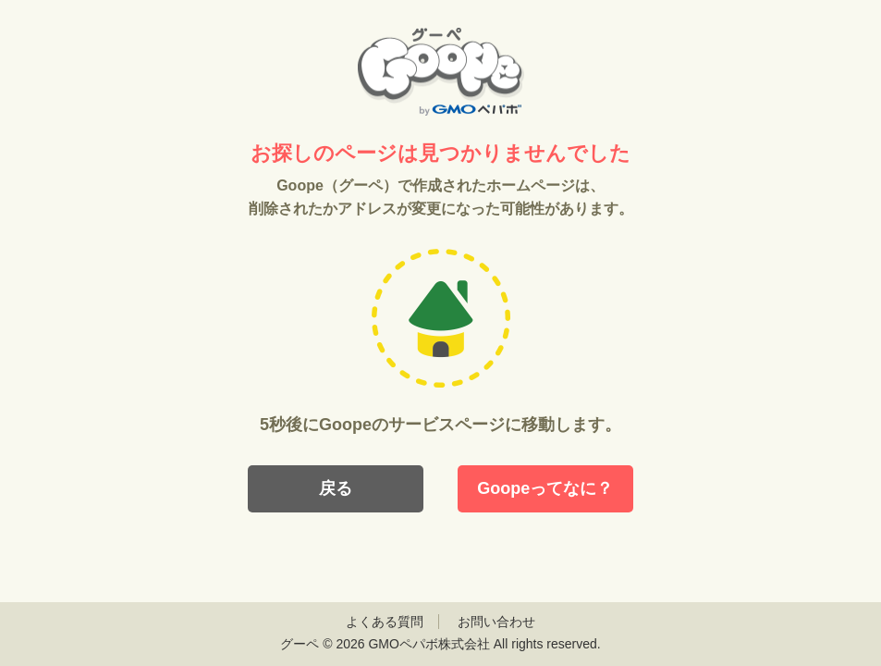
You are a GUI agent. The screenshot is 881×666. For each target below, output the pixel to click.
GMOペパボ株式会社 (428, 643)
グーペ (299, 643)
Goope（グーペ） (441, 72)
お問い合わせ (496, 621)
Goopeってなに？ (545, 488)
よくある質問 (384, 621)
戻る (335, 488)
